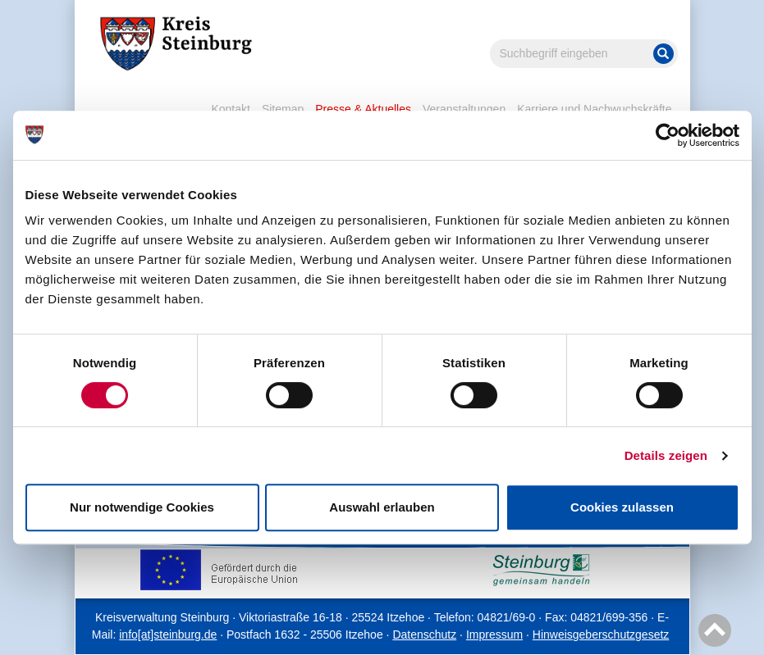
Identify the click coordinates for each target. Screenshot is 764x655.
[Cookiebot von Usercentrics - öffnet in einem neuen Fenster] (667, 135)
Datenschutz (424, 634)
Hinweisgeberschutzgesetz (601, 634)
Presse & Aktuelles (363, 109)
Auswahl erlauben (381, 507)
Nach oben (711, 631)
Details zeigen (665, 455)
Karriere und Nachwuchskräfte (594, 109)
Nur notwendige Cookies (142, 507)
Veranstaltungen (464, 109)
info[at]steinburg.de (168, 634)
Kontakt (230, 109)
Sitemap (283, 109)
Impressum (494, 634)
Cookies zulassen (622, 507)
